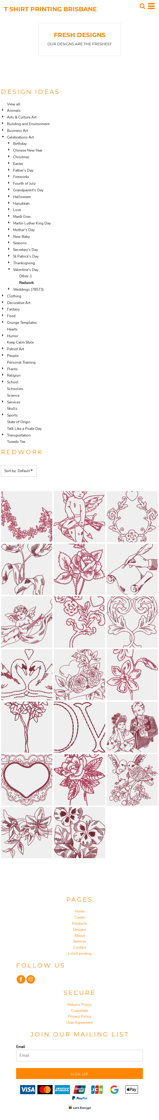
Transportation (19, 435)
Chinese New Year (27, 150)
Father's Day (23, 170)
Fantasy (13, 309)
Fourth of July (24, 183)
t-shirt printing (80, 953)
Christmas (21, 157)
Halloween (22, 196)
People (13, 355)
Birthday (20, 143)
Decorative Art (18, 302)
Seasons (20, 243)
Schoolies (15, 388)
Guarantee (79, 1010)
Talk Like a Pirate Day (24, 428)
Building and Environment (28, 124)
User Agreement (79, 1022)
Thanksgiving (24, 263)
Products (79, 923)
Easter (18, 163)
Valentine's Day (25, 269)
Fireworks (21, 176)
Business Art (17, 130)
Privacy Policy (79, 1016)
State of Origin (18, 422)
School (13, 382)
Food (11, 315)
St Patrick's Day (26, 256)
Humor (12, 336)
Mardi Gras (22, 216)
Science (13, 395)
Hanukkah (21, 203)
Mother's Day (24, 230)
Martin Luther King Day (32, 223)
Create (79, 917)
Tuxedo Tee (16, 441)
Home (80, 911)
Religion (14, 375)
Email (20, 1046)
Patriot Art (15, 349)
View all (13, 104)
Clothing (14, 296)
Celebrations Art (20, 137)
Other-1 (25, 276)
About (79, 935)
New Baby (21, 236)
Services (13, 402)
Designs (79, 929)
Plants (12, 369)
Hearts (12, 329)
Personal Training (21, 362)
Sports (12, 415)
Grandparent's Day (28, 190)
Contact (79, 947)
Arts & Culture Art (21, 117)
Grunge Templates (22, 322)
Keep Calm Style (20, 342)
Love (17, 209)
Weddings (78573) (28, 289)
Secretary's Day (25, 249)
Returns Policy (79, 1004)
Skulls (12, 408)
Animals (14, 110)
